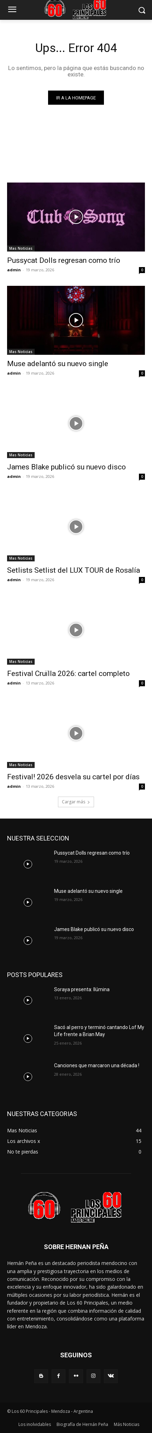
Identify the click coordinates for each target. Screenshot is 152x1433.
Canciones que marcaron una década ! (96, 1065)
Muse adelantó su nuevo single (57, 363)
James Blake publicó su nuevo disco (66, 467)
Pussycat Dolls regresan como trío (63, 260)
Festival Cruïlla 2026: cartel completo (68, 673)
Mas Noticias (21, 248)
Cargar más (76, 802)
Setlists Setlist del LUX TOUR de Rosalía (73, 570)
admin (14, 269)
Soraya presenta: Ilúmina (82, 989)
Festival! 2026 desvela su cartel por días (73, 777)
